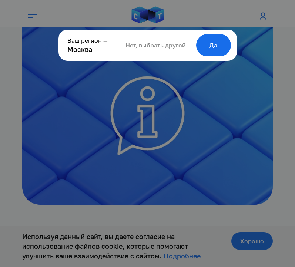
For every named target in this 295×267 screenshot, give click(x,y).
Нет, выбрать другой (155, 45)
